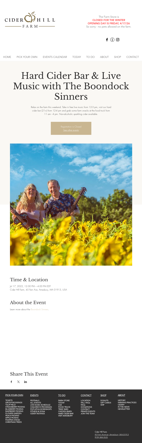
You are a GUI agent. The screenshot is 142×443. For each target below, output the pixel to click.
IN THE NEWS (123, 407)
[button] (27, 57)
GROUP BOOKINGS (13, 402)
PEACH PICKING (12, 415)
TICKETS (8, 400)
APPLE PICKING (12, 418)
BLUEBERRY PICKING (14, 409)
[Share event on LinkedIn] (25, 382)
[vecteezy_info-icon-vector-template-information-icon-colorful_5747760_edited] (112, 39)
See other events (71, 130)
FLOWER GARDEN (13, 413)
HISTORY (121, 400)
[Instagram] (118, 39)
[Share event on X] (18, 382)
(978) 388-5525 (101, 437)
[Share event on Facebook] (11, 382)
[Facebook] (107, 39)
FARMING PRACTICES (127, 402)
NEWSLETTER (124, 409)
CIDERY (121, 405)
